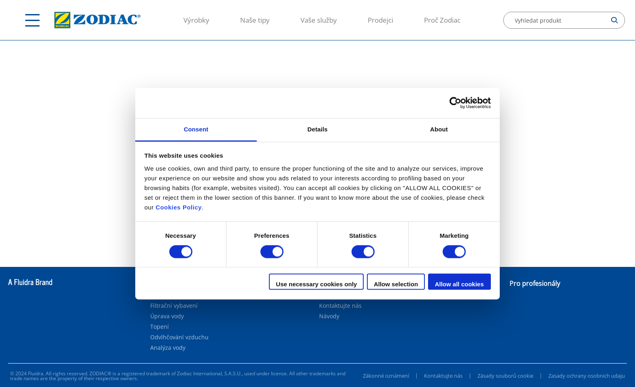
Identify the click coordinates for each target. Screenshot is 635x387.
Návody (329, 316)
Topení (159, 327)
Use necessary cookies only (316, 284)
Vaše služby (318, 20)
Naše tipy (255, 20)
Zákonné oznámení (386, 375)
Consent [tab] (196, 129)
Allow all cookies (459, 284)
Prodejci (380, 20)
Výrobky (196, 20)
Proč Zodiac (442, 20)
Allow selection (396, 284)
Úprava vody (167, 316)
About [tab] (439, 129)
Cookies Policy (179, 207)
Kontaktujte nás (340, 305)
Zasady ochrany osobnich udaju (586, 375)
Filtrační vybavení (174, 305)
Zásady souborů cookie (505, 375)
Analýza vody (167, 348)
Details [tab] (317, 129)
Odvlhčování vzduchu (179, 337)
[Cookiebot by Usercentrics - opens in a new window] (455, 103)
